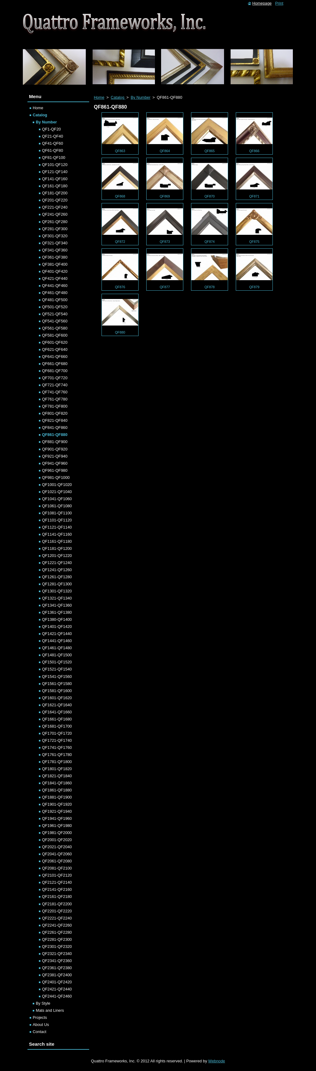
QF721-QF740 (55, 385)
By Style (43, 1003)
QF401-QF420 (55, 271)
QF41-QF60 (52, 143)
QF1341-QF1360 (57, 605)
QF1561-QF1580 (57, 683)
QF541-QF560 (55, 321)
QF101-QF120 (55, 164)
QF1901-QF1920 (57, 804)
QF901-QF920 (55, 449)
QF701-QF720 (55, 378)
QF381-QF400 (55, 264)
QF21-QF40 (52, 136)
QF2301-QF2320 (57, 946)
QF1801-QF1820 (57, 768)
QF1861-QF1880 (57, 790)
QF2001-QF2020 (57, 839)
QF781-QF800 (55, 406)
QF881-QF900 (55, 441)
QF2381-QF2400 (57, 975)
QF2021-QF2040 (57, 847)
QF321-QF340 (55, 243)
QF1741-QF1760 (57, 747)
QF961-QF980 (55, 470)
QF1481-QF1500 (57, 655)
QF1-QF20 (51, 129)
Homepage (262, 3)
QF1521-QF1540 (57, 669)
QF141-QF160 (55, 178)
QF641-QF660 (55, 356)
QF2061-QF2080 (57, 861)
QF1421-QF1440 (57, 633)
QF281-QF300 (55, 228)
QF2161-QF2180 (57, 896)
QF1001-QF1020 (57, 484)
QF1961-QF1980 (57, 825)
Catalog (118, 97)
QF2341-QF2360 (57, 960)
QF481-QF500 (55, 299)
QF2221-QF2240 (57, 918)
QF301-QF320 (55, 236)
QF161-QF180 (55, 186)
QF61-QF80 (52, 150)
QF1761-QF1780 (57, 754)
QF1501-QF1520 (57, 662)
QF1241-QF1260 (57, 569)
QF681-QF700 (55, 370)
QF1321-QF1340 (57, 598)
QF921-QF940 (55, 456)
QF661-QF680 (55, 363)
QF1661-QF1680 (57, 719)
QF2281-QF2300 (57, 939)
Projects (40, 1017)
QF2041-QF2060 (57, 854)
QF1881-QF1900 (57, 797)
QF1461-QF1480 (57, 648)
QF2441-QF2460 (57, 996)
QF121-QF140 (55, 171)
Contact (39, 1031)
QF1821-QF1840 (57, 776)
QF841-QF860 (55, 427)
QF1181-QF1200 (57, 548)
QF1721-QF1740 (57, 740)
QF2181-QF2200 (57, 904)
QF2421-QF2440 (57, 989)
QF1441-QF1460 (57, 640)
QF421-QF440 (55, 278)
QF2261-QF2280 (57, 932)
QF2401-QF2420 (57, 982)
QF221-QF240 (55, 207)
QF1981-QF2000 (57, 832)
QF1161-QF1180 (57, 541)
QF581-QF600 (55, 335)
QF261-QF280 (55, 221)
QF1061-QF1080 (57, 506)
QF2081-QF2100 (57, 868)
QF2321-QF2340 (57, 953)
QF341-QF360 (55, 250)
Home (99, 97)
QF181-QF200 (55, 193)
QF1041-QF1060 (57, 498)
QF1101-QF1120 (57, 520)
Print (279, 3)
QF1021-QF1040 (57, 491)
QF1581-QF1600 (57, 690)
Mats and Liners (50, 1010)
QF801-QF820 (55, 413)
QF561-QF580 (55, 328)
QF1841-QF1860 (57, 783)
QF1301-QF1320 (57, 591)
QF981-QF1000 (56, 477)
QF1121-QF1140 (57, 527)
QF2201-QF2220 (57, 911)
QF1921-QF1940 (57, 811)
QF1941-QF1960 (57, 818)
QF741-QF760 (55, 392)
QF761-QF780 (55, 399)
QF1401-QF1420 (57, 626)
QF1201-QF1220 (57, 555)
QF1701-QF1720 (57, 733)
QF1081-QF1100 (57, 513)
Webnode (216, 1061)
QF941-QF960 (55, 463)
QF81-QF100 (53, 157)
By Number (140, 97)
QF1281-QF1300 (57, 584)
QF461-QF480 (55, 292)
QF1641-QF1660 (57, 712)
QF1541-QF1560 (57, 676)
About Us (41, 1024)
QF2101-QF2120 (57, 875)
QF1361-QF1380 (57, 612)
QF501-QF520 (55, 307)
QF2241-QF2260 (57, 925)
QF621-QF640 (55, 349)
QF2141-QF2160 (57, 889)
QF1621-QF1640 (57, 705)
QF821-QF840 (55, 420)
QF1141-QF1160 (57, 534)
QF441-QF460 (55, 285)
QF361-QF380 (55, 257)
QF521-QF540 (55, 314)
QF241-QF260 (55, 214)
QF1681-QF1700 (57, 726)
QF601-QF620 (55, 342)
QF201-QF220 (55, 200)
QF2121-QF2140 (57, 882)
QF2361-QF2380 (57, 967)
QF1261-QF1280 (57, 577)
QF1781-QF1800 (57, 761)
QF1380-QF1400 (57, 619)
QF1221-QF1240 (57, 562)
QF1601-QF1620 (57, 697)
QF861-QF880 (55, 434)
